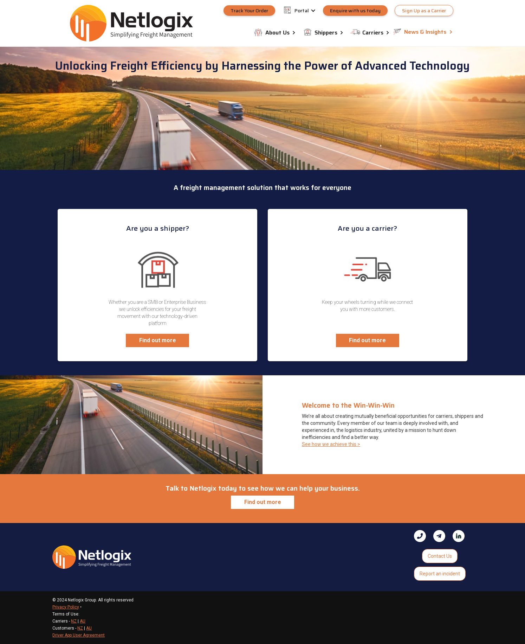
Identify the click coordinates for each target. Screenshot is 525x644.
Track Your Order (249, 10)
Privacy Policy (65, 607)
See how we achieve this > (331, 444)
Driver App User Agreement (78, 635)
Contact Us (440, 556)
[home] (131, 23)
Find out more (157, 340)
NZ (74, 621)
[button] (308, 11)
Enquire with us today (355, 10)
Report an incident (440, 573)
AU (82, 621)
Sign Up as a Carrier (424, 10)
